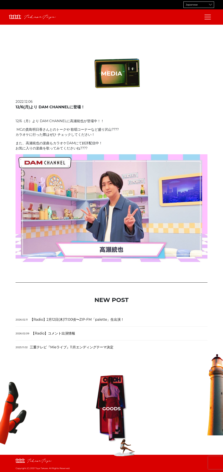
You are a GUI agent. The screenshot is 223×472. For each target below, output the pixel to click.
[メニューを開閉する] (207, 17)
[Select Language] (198, 4)
